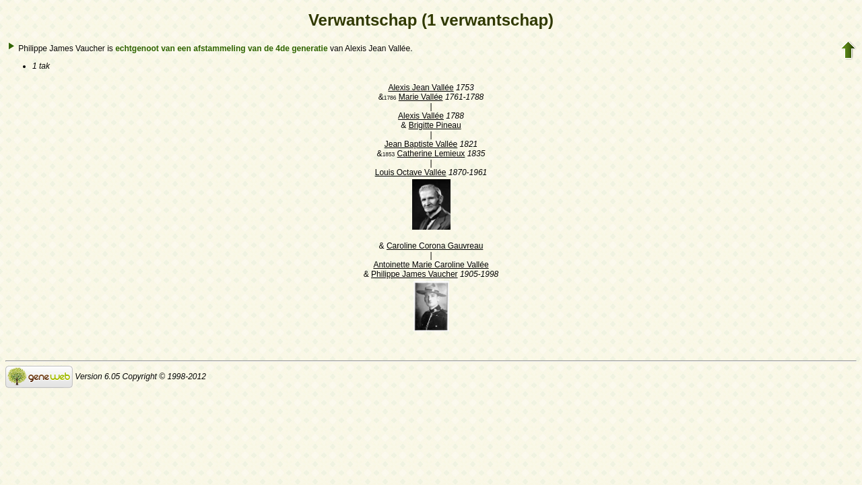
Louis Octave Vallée (410, 172)
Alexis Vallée (421, 116)
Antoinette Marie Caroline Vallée (430, 264)
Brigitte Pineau (435, 125)
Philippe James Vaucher (414, 274)
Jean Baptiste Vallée (421, 144)
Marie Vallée (421, 97)
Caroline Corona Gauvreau (435, 246)
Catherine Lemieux (431, 153)
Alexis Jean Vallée (420, 87)
